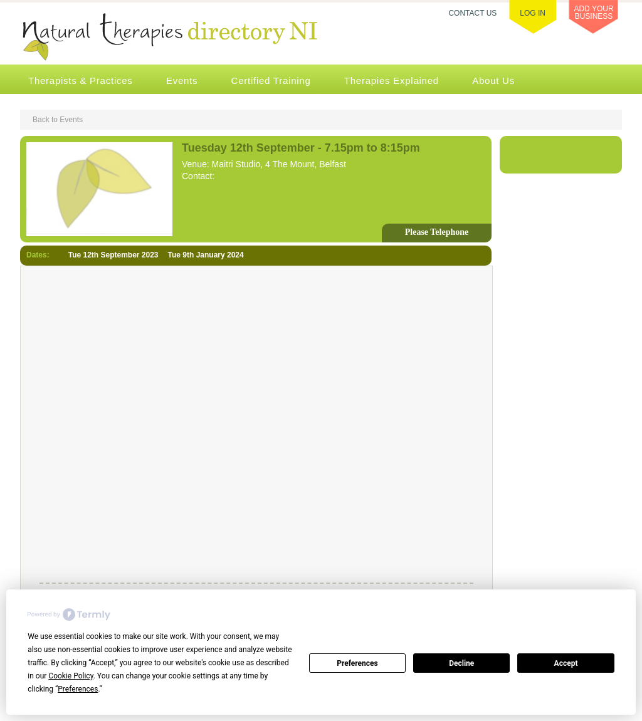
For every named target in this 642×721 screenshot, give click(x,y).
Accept (566, 663)
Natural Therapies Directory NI (185, 38)
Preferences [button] (78, 689)
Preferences (357, 663)
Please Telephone (437, 232)
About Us (493, 80)
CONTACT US (472, 13)
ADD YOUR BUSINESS (593, 12)
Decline (461, 663)
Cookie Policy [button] (70, 676)
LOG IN (532, 13)
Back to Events (58, 119)
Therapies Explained (391, 80)
